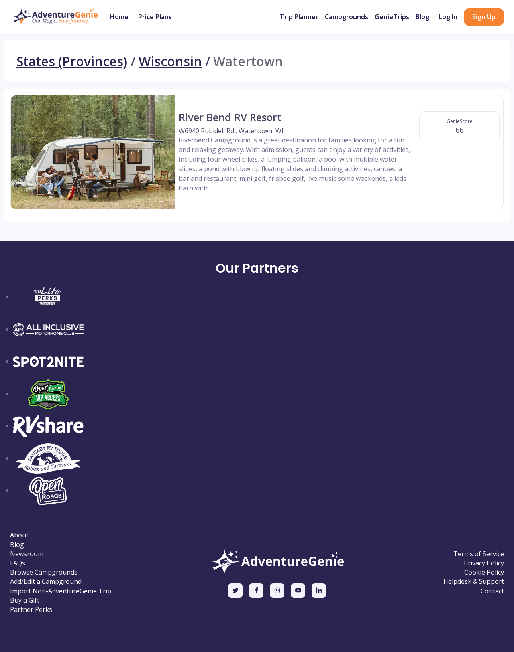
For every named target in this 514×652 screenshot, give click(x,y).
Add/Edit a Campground (46, 581)
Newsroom (26, 554)
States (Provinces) (71, 61)
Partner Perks (31, 610)
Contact (492, 591)
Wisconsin (170, 61)
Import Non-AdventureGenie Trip (60, 591)
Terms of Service (478, 554)
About (19, 535)
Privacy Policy (484, 563)
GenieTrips (392, 16)
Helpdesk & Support (473, 581)
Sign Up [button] (484, 16)
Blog (422, 16)
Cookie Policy (484, 572)
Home (119, 16)
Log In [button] (448, 16)
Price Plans (155, 16)
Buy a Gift (24, 600)
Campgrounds (346, 16)
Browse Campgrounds (44, 572)
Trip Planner (299, 16)
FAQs (17, 563)
